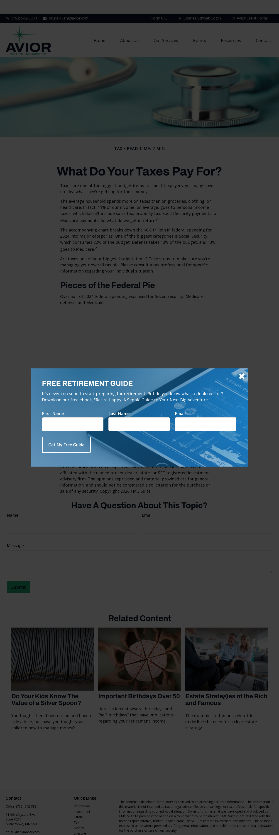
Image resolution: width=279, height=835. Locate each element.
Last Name (119, 413)
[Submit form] (66, 445)
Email (180, 413)
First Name (53, 413)
